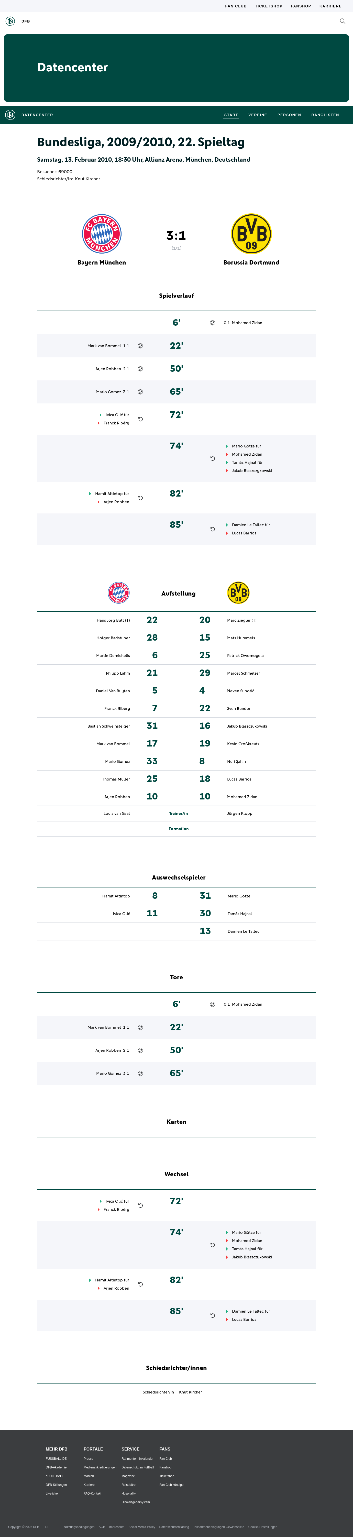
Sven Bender (238, 709)
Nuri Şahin (236, 762)
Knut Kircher (87, 179)
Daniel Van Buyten (113, 691)
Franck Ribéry (116, 423)
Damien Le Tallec (248, 525)
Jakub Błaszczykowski (252, 471)
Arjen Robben (108, 369)
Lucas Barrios (244, 533)
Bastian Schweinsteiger (108, 726)
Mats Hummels (241, 638)
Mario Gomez (108, 392)
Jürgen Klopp (239, 813)
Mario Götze (243, 446)
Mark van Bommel (104, 346)
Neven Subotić (240, 691)
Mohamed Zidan (247, 323)
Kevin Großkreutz (243, 744)
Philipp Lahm (118, 673)
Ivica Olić (114, 415)
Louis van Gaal (117, 813)
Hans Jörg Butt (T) (113, 620)
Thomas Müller (116, 779)
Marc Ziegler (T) (242, 620)
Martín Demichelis (113, 656)
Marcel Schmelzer (243, 673)
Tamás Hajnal (244, 462)
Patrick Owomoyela (245, 656)
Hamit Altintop (109, 494)
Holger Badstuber (113, 638)
